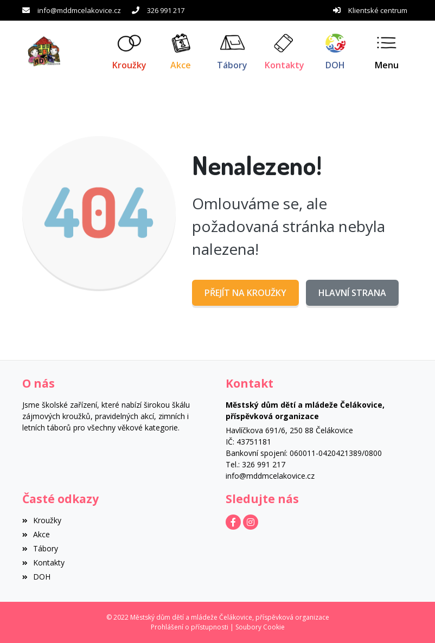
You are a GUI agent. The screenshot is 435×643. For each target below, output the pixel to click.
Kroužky (41, 520)
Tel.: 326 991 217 (255, 464)
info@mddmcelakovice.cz (79, 10)
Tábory (40, 548)
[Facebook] (233, 522)
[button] (387, 51)
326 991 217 (165, 10)
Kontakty (43, 562)
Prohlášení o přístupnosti (189, 627)
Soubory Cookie (260, 627)
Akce (36, 534)
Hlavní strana (352, 293)
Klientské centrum (377, 10)
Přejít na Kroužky (245, 293)
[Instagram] (250, 522)
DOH (36, 576)
